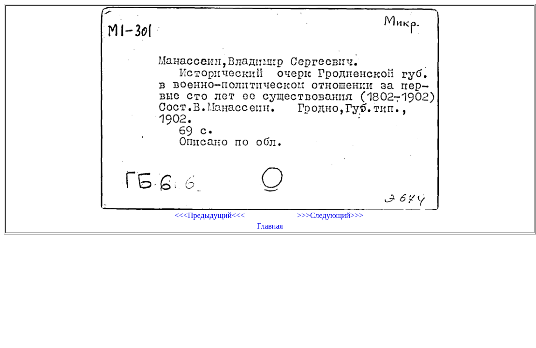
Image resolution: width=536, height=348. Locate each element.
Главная (270, 226)
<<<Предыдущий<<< (210, 215)
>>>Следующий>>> (330, 215)
